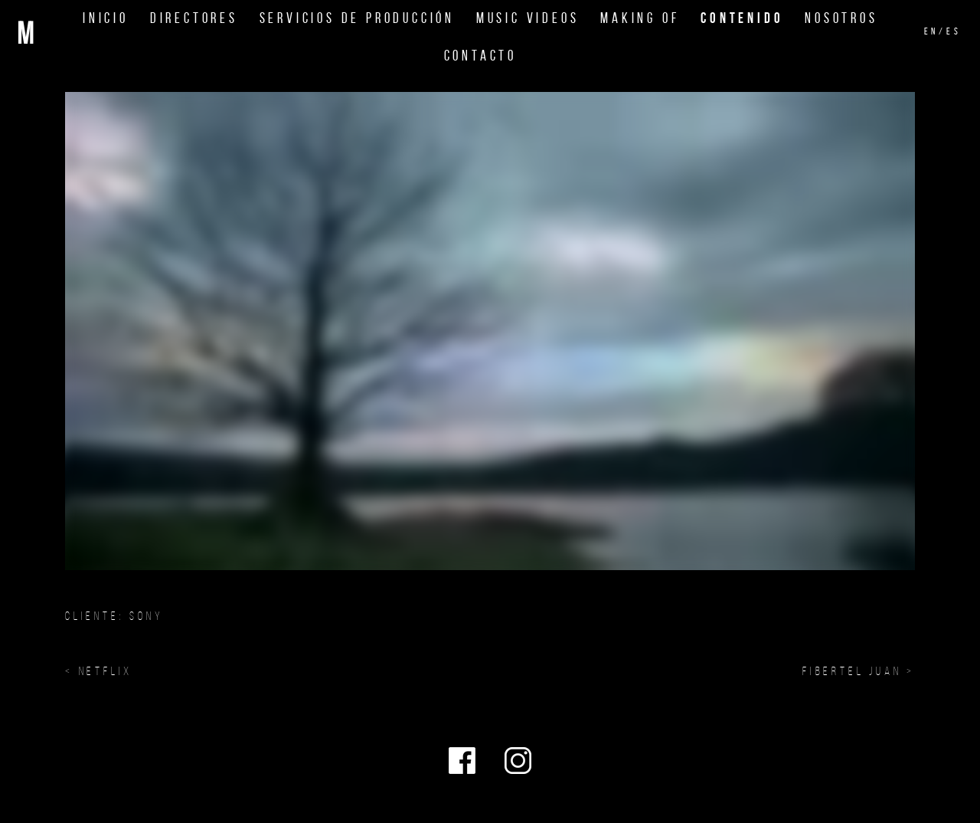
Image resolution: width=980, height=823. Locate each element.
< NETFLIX (98, 670)
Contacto (480, 56)
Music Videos (528, 18)
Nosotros (841, 18)
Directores (194, 18)
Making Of (639, 18)
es (954, 31)
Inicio (106, 18)
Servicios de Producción (357, 18)
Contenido (742, 18)
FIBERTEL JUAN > (858, 670)
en (931, 31)
